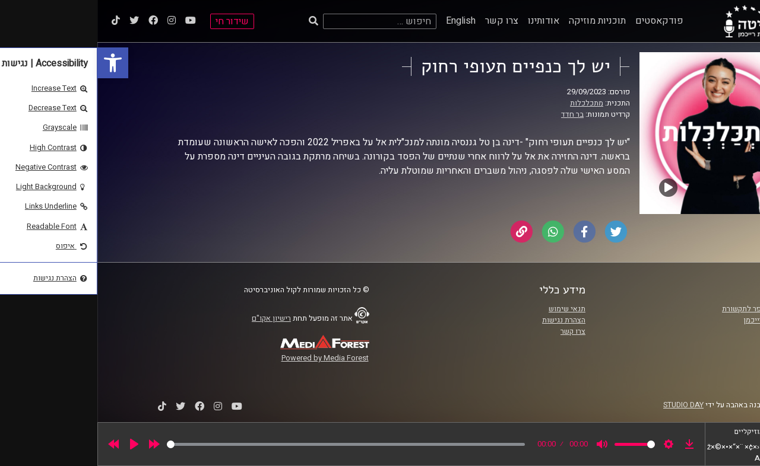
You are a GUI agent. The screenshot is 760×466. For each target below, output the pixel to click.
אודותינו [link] (446, 21)
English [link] (363, 21)
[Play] (36, 444)
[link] (15, 62)
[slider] (248, 444)
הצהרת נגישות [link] (466, 320)
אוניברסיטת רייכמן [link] (675, 320)
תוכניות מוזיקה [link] (499, 21)
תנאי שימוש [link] (469, 309)
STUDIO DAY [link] (586, 405)
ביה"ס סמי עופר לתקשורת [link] (664, 309)
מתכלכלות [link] (489, 103)
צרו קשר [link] (404, 21)
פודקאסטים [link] (562, 21)
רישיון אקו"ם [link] (174, 318)
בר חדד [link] (475, 114)
